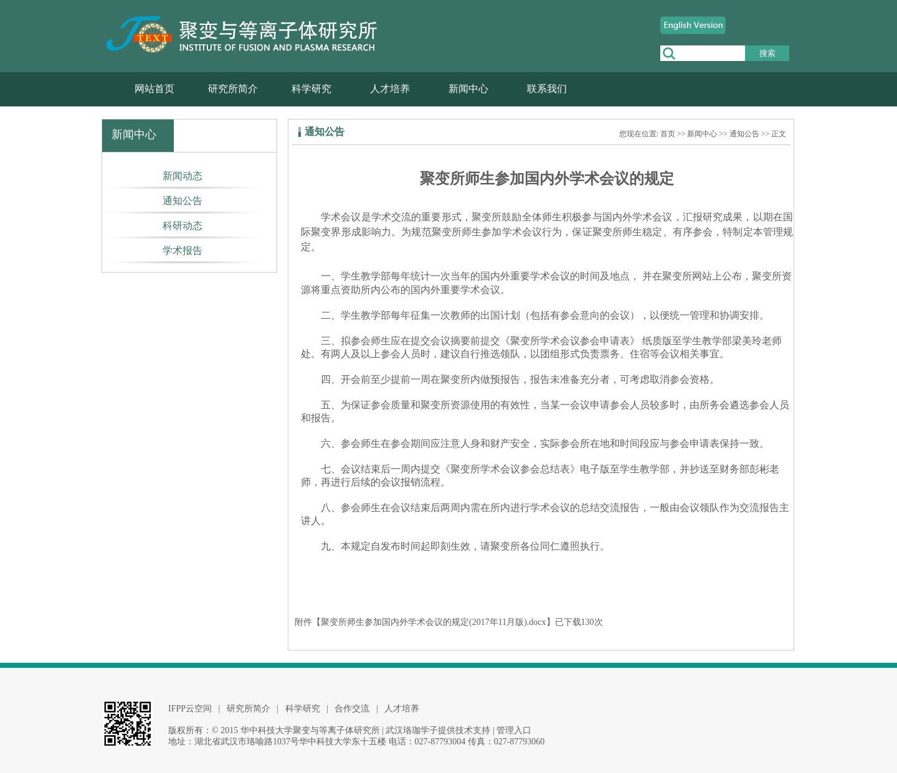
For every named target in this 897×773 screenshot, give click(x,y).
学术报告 (182, 250)
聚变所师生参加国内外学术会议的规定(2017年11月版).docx (433, 622)
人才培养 (390, 88)
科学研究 (311, 88)
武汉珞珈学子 (412, 730)
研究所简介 (233, 88)
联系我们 (547, 88)
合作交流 (352, 708)
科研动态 (182, 225)
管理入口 (513, 730)
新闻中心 (468, 88)
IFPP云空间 (190, 708)
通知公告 (182, 200)
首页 (667, 133)
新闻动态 (182, 176)
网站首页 (154, 88)
